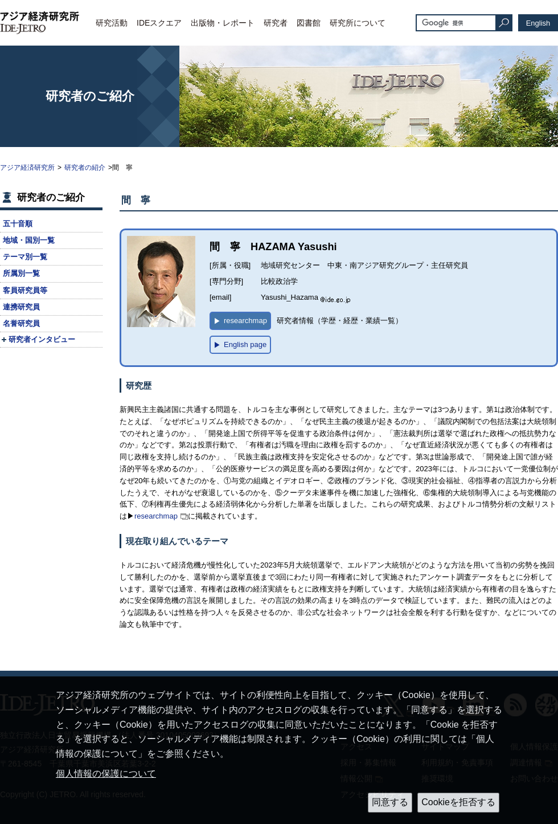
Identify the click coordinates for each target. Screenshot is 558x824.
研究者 (276, 22)
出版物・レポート (223, 22)
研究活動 (112, 22)
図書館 (309, 22)
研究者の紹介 (84, 168)
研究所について (357, 22)
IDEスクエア (159, 22)
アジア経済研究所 (27, 168)
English (538, 23)
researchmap (156, 516)
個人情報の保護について (106, 773)
